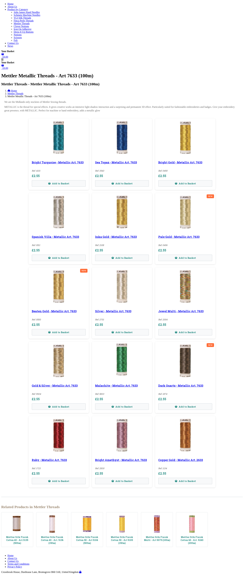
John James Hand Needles (27, 12)
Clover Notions (21, 26)
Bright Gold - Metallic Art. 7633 (180, 162)
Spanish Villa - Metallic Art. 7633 (55, 237)
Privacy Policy (14, 566)
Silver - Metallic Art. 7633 (113, 311)
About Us (12, 6)
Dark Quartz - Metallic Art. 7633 (180, 385)
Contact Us (13, 43)
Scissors (18, 37)
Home (10, 3)
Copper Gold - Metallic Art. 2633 (180, 460)
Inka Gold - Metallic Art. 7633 (116, 237)
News (10, 46)
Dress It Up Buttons (24, 32)
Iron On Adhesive (22, 29)
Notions (18, 34)
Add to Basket (58, 183)
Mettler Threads (22, 23)
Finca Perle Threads (24, 20)
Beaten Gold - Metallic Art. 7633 (54, 311)
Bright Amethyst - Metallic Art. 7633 (121, 460)
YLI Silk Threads (22, 18)
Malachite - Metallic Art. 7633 (116, 385)
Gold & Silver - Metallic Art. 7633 (55, 385)
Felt (16, 40)
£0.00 (4, 57)
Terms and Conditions (18, 564)
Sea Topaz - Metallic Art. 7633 (116, 162)
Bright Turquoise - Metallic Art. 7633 (58, 162)
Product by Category (17, 9)
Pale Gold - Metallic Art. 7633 (178, 237)
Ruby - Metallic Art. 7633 (49, 460)
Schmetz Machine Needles (27, 15)
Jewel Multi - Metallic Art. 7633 (181, 311)
